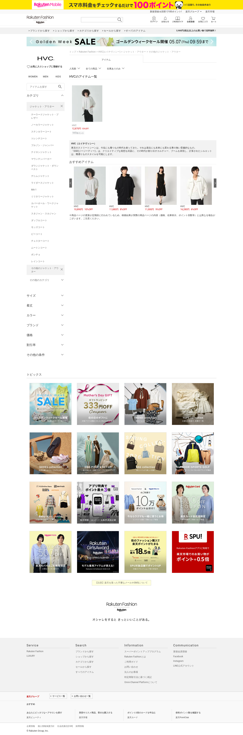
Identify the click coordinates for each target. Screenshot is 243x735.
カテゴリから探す (85, 661)
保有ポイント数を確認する (188, 712)
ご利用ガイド (131, 661)
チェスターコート (40, 241)
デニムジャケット (40, 176)
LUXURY (31, 656)
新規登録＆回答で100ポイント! (166, 11)
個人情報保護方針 (46, 726)
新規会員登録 (180, 651)
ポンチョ (35, 254)
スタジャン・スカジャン (43, 213)
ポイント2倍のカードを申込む (141, 712)
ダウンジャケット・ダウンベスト (44, 167)
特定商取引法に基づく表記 (138, 677)
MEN (45, 76)
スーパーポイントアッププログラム (142, 651)
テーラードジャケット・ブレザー (44, 116)
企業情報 (31, 726)
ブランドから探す (85, 651)
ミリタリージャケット (42, 196)
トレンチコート (39, 138)
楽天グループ (192, 11)
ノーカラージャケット (42, 124)
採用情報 (80, 726)
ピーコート (37, 234)
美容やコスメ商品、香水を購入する (95, 712)
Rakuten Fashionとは (135, 656)
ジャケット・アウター (42, 106)
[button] (89, 189)
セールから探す (84, 667)
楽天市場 (210, 11)
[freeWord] (46, 87)
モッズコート (38, 227)
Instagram (178, 661)
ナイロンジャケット (41, 152)
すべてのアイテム (85, 672)
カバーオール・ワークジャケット (44, 205)
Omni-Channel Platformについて (140, 682)
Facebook (178, 656)
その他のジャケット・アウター (44, 270)
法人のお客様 (131, 672)
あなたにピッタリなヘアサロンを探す (44, 712)
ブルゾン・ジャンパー (42, 145)
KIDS (58, 76)
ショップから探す (85, 656)
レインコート (38, 261)
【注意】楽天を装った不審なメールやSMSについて (121, 582)
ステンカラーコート (41, 131)
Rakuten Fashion (87, 51)
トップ (72, 51)
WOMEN (33, 76)
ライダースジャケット (42, 183)
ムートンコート (39, 247)
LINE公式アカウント (183, 665)
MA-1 (33, 189)
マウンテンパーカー (41, 159)
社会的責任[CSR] (65, 726)
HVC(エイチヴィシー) (109, 51)
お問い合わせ (131, 667)
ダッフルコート (39, 220)
